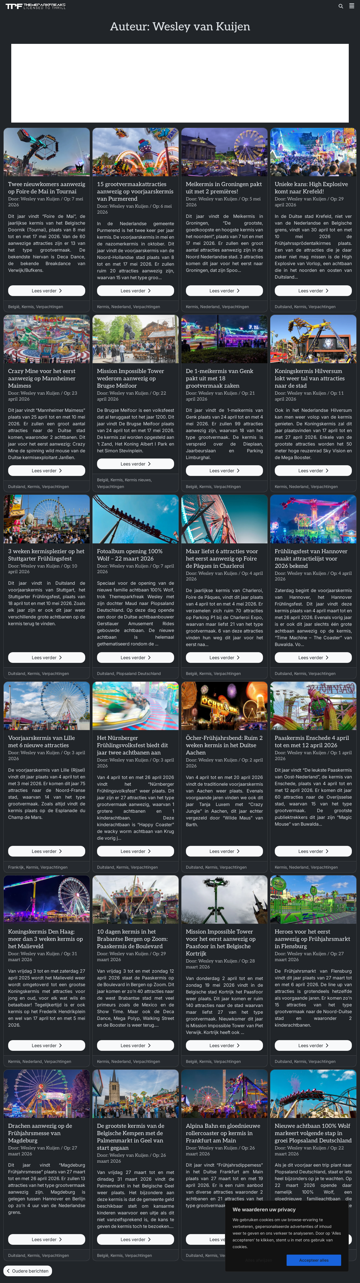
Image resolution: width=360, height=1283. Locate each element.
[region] (287, 1236)
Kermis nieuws (138, 479)
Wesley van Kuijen (40, 199)
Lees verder (47, 290)
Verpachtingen (49, 306)
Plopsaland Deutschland (138, 673)
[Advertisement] (180, 83)
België (13, 306)
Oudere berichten (27, 1271)
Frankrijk (16, 867)
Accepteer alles (314, 1260)
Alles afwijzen (258, 1260)
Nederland (121, 306)
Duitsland (283, 306)
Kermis (28, 306)
